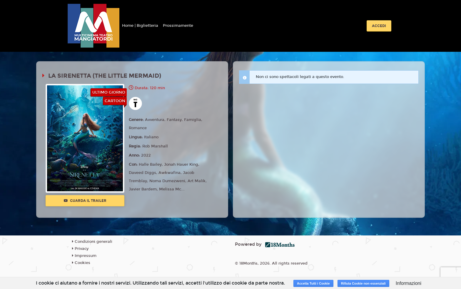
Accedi (379, 26)
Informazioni (408, 283)
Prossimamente (178, 25)
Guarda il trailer (85, 201)
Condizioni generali (92, 241)
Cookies (81, 262)
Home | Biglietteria (140, 25)
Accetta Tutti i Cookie (313, 283)
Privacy (80, 248)
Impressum (84, 255)
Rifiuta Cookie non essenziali (363, 283)
